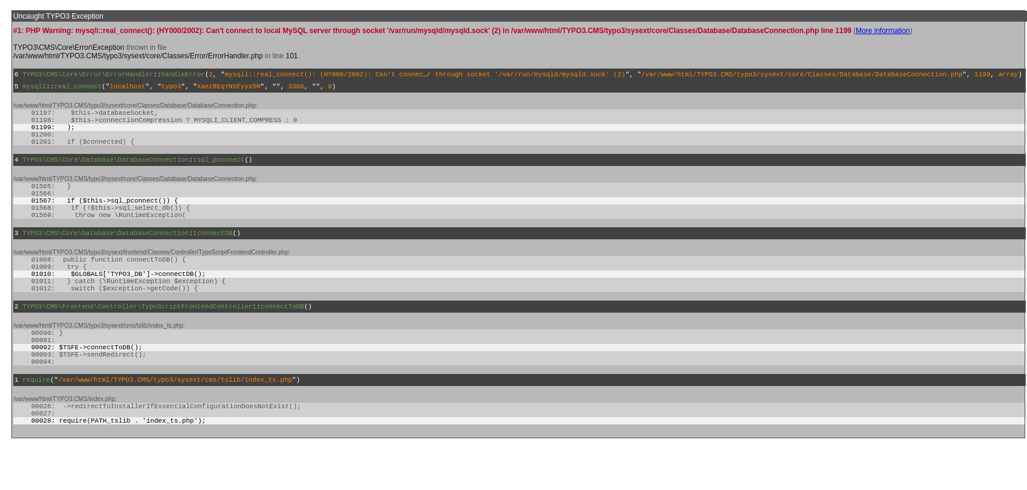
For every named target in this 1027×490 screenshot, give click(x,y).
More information (883, 30)
